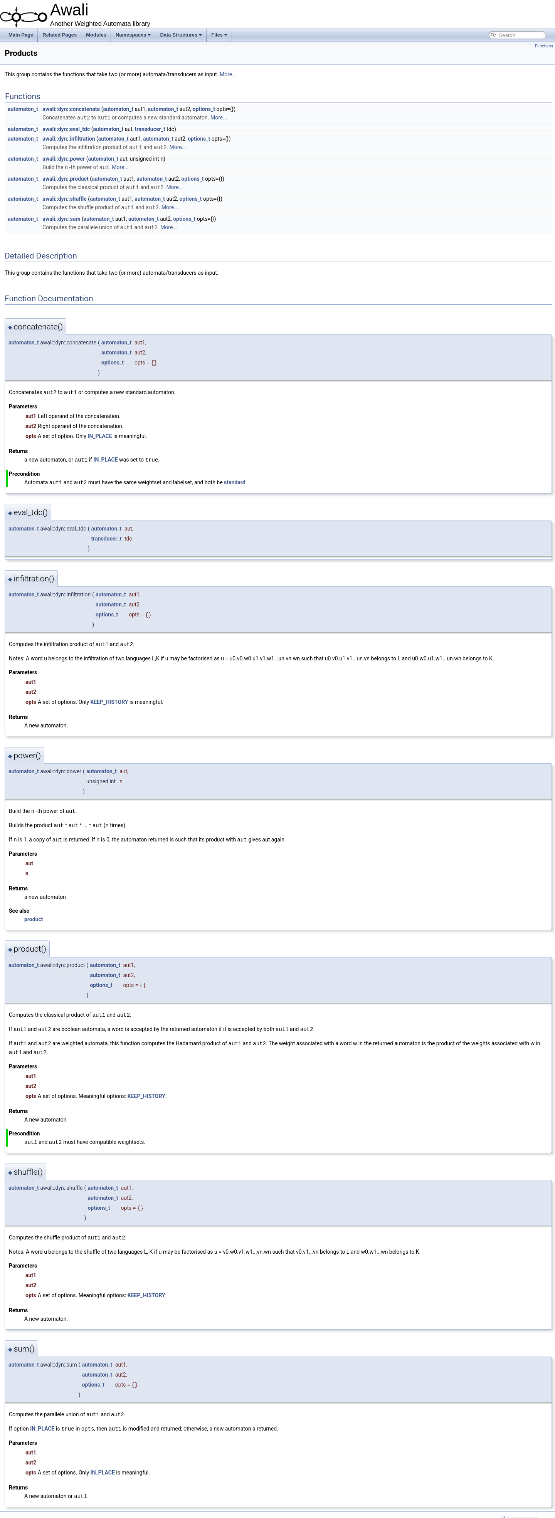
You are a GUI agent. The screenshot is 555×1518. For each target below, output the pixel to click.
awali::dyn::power (63, 158)
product (33, 914)
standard (235, 479)
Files (219, 35)
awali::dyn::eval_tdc (66, 129)
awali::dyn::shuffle (64, 197)
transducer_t (150, 129)
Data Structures (181, 35)
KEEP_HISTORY (109, 698)
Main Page (20, 35)
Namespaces (133, 35)
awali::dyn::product (65, 178)
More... (228, 74)
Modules (96, 35)
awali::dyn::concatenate (71, 109)
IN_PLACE (99, 433)
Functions (544, 46)
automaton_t (23, 109)
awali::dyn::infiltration (68, 138)
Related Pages (59, 35)
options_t (204, 109)
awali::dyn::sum (61, 217)
